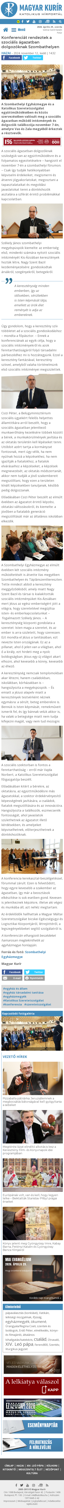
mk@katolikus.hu (39, 1495)
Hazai (6, 53)
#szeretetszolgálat (37, 1004)
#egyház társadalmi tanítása (23, 992)
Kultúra (32, 1473)
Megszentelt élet (31, 1469)
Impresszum (10, 1501)
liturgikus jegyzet (16, 1349)
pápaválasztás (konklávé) (21, 1313)
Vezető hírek (15, 1056)
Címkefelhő (13, 1307)
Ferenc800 (41, 1345)
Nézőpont (52, 1469)
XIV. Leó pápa (19, 1344)
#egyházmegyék (14, 996)
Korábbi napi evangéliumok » (45, 1297)
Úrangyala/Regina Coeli (20, 1326)
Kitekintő (9, 1469)
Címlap (9, 1465)
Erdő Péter (26, 1330)
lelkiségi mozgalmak (18, 1317)
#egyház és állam (15, 988)
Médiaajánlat (24, 1501)
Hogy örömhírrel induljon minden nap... (24, 1264)
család (40, 1339)
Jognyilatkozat (39, 1501)
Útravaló (53, 1340)
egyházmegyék (17, 1321)
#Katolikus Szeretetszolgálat (23, 1000)
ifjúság (37, 1317)
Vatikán (44, 1313)
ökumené (38, 1321)
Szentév (54, 1345)
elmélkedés (41, 1330)
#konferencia (12, 1004)
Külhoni (52, 1465)
